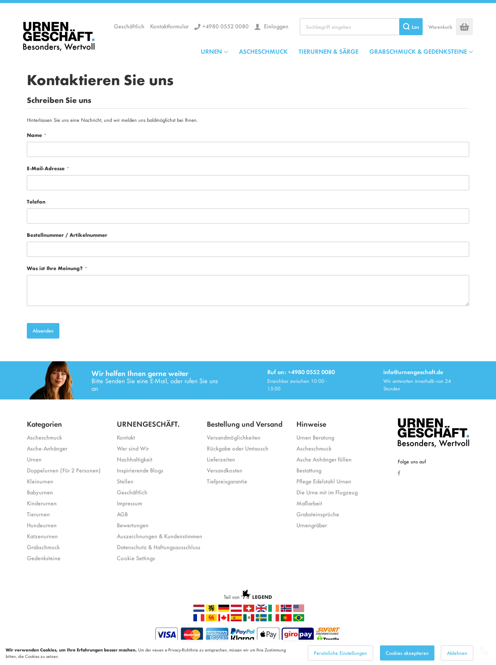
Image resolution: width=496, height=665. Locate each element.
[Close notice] (486, 657)
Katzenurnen (42, 536)
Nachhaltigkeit (134, 459)
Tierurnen (38, 514)
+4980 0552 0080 (225, 26)
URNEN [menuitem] (211, 51)
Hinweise (311, 423)
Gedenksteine (43, 558)
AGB (122, 514)
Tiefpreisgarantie (227, 481)
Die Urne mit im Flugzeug (327, 492)
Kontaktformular (169, 26)
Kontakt (126, 437)
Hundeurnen (42, 525)
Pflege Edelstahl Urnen (323, 481)
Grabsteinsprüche (317, 514)
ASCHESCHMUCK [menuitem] (263, 51)
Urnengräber (311, 525)
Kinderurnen (42, 503)
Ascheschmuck (44, 437)
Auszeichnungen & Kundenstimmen (159, 536)
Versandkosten (224, 470)
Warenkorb (440, 26)
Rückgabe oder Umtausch (237, 448)
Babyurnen (40, 492)
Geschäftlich (129, 26)
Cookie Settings (136, 558)
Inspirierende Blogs (140, 470)
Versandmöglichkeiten (233, 437)
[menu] (337, 51)
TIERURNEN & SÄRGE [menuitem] (328, 51)
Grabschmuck (43, 547)
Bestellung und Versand (244, 423)
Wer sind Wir (133, 448)
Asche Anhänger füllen (324, 459)
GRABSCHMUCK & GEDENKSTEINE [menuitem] (418, 51)
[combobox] (361, 26)
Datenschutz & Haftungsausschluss (158, 547)
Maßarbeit (309, 503)
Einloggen (275, 26)
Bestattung (308, 470)
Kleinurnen (40, 481)
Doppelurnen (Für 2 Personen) (64, 470)
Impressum (129, 503)
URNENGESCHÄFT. (148, 423)
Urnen (34, 459)
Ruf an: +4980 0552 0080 (301, 372)
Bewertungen (133, 525)
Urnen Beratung (315, 437)
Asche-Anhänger (47, 448)
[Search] (411, 26)
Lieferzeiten (221, 459)
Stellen (125, 481)
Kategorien (44, 423)
